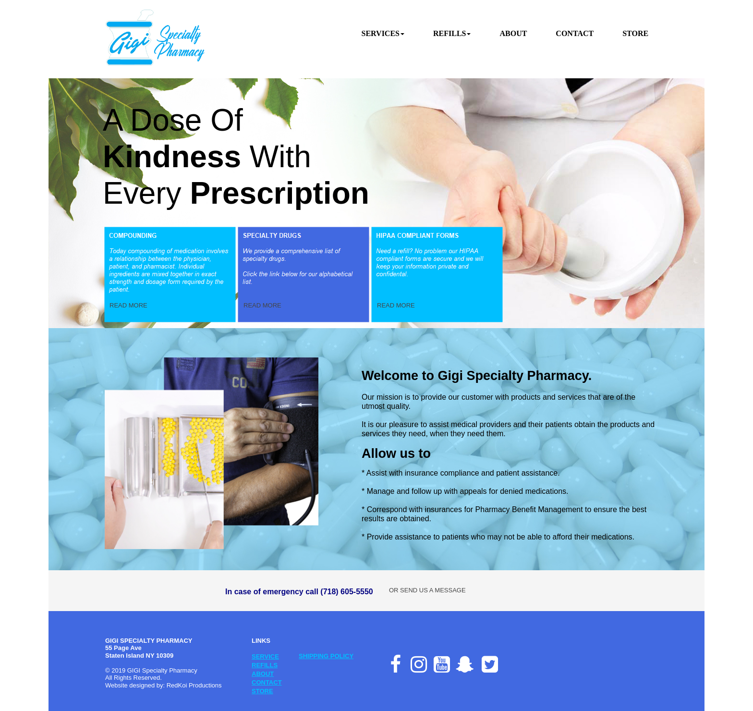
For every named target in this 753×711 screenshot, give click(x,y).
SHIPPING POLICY (326, 656)
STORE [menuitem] (635, 33)
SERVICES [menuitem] (383, 33)
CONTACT (267, 682)
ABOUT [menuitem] (513, 33)
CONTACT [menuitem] (575, 33)
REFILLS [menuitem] (452, 33)
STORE (262, 691)
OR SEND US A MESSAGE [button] (427, 590)
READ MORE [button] (128, 305)
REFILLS (265, 665)
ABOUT (263, 673)
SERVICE (265, 656)
